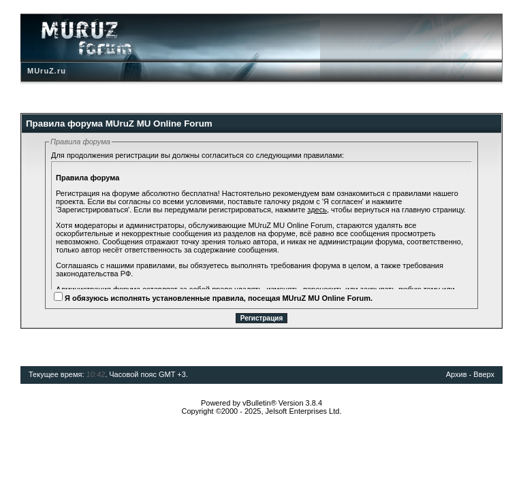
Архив (456, 374)
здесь (317, 210)
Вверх (483, 374)
